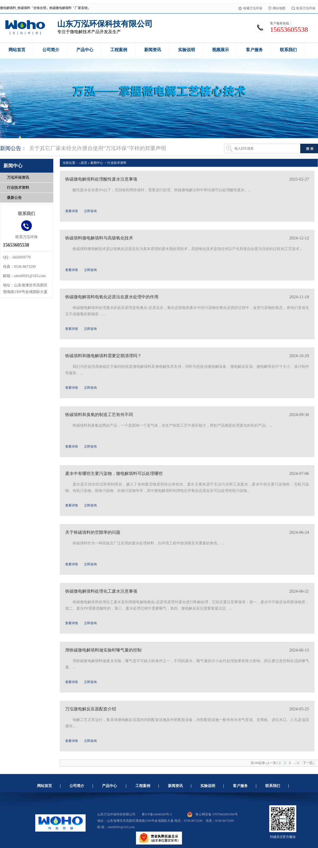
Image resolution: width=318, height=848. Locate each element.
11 (297, 763)
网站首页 (44, 786)
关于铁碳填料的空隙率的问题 (92, 532)
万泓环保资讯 (18, 178)
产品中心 (109, 786)
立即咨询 (90, 211)
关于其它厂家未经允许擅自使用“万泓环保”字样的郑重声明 (97, 148)
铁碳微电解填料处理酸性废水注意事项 (101, 179)
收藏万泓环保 (250, 8)
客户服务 (240, 786)
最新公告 (14, 198)
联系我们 (272, 786)
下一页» (308, 763)
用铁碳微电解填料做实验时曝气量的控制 (103, 650)
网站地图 (276, 8)
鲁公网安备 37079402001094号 (212, 814)
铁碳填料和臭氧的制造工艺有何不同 (99, 414)
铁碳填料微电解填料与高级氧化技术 (99, 238)
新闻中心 (97, 163)
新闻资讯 (175, 786)
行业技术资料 (18, 188)
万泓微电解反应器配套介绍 (90, 709)
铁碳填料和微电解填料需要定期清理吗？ (103, 355)
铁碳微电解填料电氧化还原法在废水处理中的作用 (111, 297)
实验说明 (207, 786)
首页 (84, 163)
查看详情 (71, 211)
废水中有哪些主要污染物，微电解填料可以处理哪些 (114, 473)
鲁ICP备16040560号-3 (157, 814)
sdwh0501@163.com (121, 827)
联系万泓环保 (303, 8)
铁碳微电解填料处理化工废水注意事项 (101, 591)
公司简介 (76, 786)
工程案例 (142, 786)
